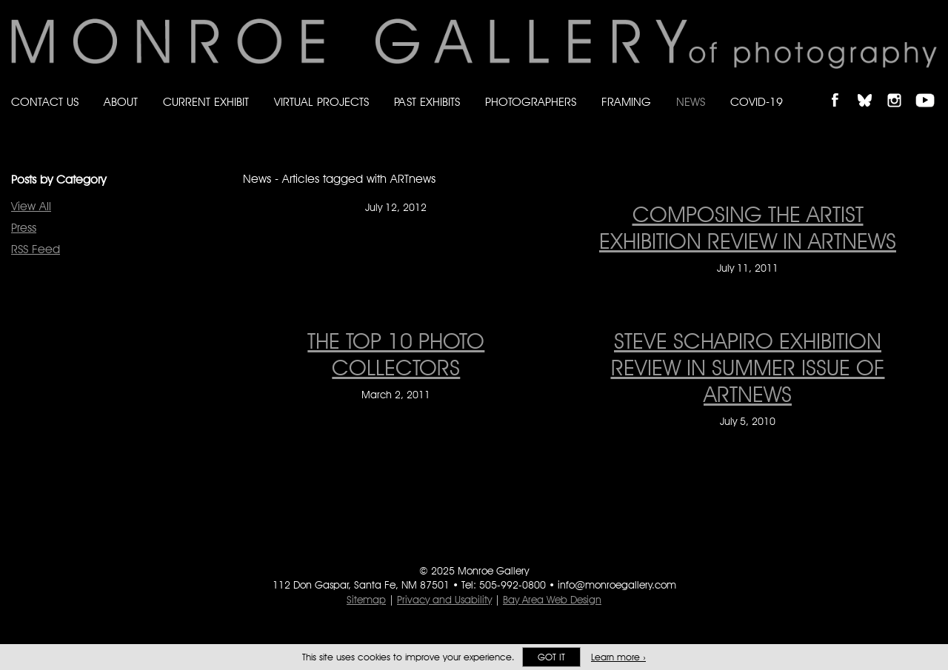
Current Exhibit (206, 102)
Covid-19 (756, 102)
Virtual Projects (321, 102)
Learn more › (618, 657)
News (690, 102)
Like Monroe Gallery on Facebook (841, 87)
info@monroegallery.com (617, 585)
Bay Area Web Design (552, 600)
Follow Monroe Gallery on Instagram (900, 87)
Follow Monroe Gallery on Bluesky (872, 87)
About (121, 102)
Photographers (530, 102)
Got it (551, 657)
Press (23, 228)
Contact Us (45, 102)
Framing (626, 102)
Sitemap (366, 600)
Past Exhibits (427, 102)
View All (31, 206)
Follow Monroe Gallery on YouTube (930, 87)
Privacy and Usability (444, 600)
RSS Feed (35, 249)
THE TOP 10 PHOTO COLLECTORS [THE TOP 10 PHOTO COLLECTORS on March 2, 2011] (395, 354)
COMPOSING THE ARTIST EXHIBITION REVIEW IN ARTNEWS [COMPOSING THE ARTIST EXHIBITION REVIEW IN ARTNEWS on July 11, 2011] (747, 227)
